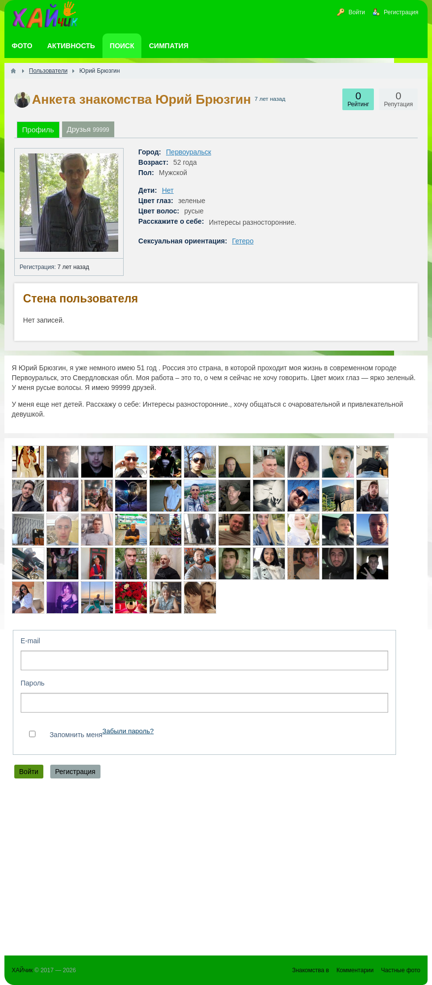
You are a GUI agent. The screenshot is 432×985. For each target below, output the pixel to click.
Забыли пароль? (128, 731)
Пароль (33, 683)
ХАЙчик (22, 970)
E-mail (30, 641)
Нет (168, 190)
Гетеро (243, 241)
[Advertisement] (216, 869)
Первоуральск (188, 152)
